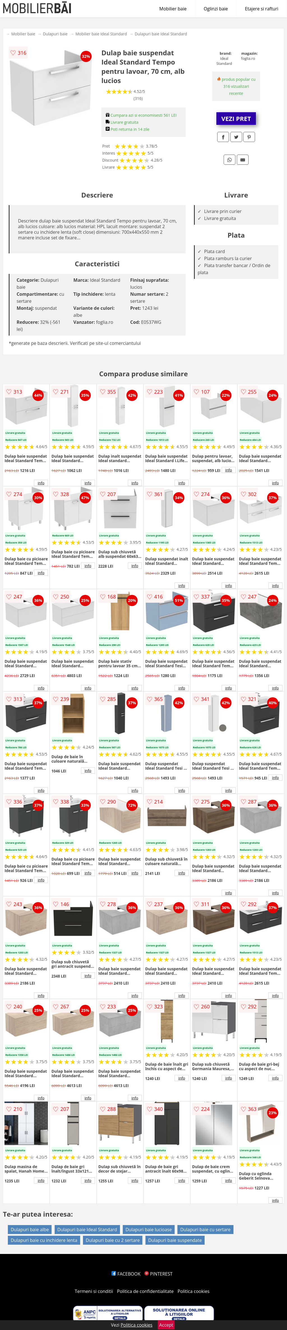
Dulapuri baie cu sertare (205, 1229)
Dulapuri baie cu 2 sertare (113, 1240)
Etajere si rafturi (261, 9)
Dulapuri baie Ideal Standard (161, 33)
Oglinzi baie (216, 9)
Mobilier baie (172, 9)
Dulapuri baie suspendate (175, 1240)
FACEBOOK (126, 1274)
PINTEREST (158, 1274)
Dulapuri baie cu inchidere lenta (44, 1240)
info (41, 482)
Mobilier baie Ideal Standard (101, 33)
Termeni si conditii (94, 1291)
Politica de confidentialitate (145, 1291)
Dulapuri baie (55, 33)
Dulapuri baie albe (30, 1229)
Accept (166, 1325)
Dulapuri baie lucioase (149, 1229)
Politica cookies (194, 1291)
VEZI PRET (236, 118)
